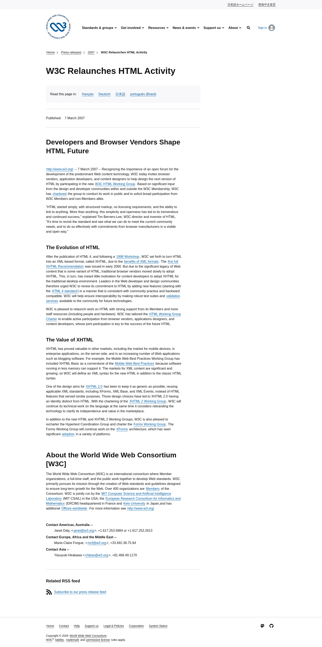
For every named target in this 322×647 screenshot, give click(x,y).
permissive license (98, 639)
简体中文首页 (267, 4)
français (88, 94)
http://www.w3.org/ (59, 169)
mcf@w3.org (97, 543)
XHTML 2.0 (94, 386)
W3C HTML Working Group (115, 184)
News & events (184, 28)
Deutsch (105, 94)
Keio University (134, 503)
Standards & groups (97, 28)
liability (59, 639)
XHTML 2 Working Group (147, 401)
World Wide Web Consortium (88, 635)
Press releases (71, 52)
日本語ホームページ (241, 4)
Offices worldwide (74, 508)
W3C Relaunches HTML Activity (124, 52)
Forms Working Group (149, 424)
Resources (156, 28)
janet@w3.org (84, 530)
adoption (68, 434)
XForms (122, 429)
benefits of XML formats (141, 261)
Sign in (266, 27)
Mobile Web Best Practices (134, 363)
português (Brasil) (143, 94)
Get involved (131, 28)
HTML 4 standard (64, 291)
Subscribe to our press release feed (80, 592)
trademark (72, 639)
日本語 (120, 94)
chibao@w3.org (96, 555)
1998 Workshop (127, 256)
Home (50, 52)
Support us (212, 28)
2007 (91, 52)
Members (153, 488)
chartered (60, 194)
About (233, 28)
